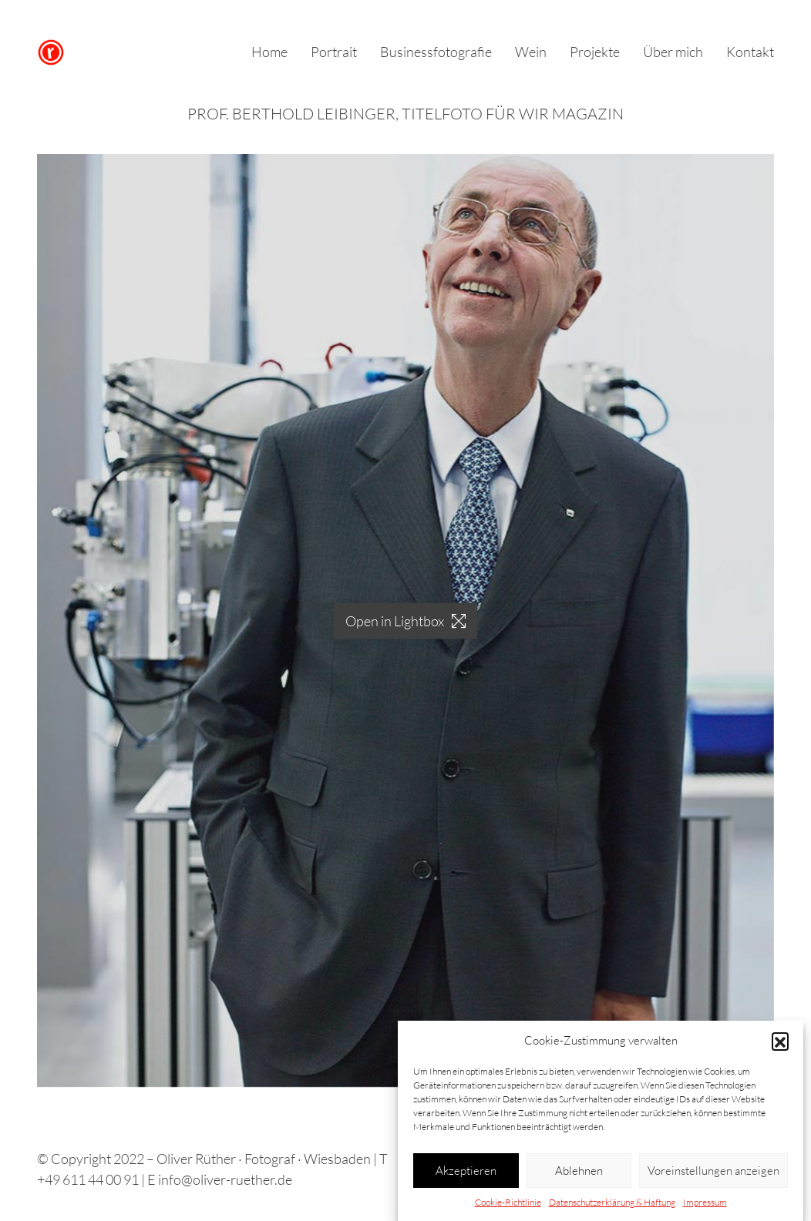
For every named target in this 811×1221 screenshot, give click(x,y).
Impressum (705, 1202)
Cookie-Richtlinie (508, 1202)
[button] (780, 1040)
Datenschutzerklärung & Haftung (612, 1202)
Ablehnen (579, 1170)
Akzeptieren (466, 1170)
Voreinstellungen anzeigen (713, 1170)
